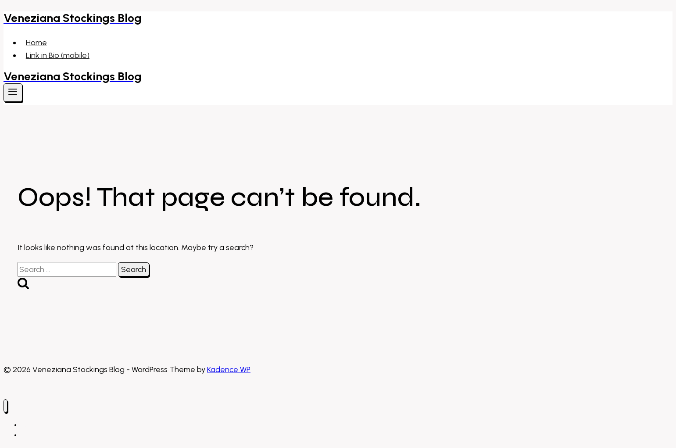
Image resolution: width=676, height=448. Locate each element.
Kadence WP (228, 369)
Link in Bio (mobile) (57, 55)
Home (36, 42)
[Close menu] (5, 406)
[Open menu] (13, 92)
